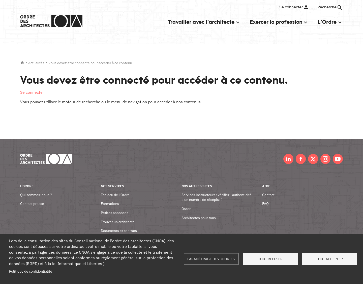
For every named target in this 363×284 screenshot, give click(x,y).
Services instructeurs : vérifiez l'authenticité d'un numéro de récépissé (217, 197)
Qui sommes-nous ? (36, 195)
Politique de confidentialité (30, 271)
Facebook (301, 159)
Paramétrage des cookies (211, 259)
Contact (268, 195)
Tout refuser (270, 259)
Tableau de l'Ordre (115, 195)
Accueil (22, 62)
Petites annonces (114, 212)
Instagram (325, 159)
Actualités (36, 63)
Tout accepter (329, 259)
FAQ (265, 203)
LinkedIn (288, 159)
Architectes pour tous (199, 218)
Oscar (186, 208)
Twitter (313, 159)
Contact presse (32, 203)
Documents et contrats (119, 230)
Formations (110, 203)
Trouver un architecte (118, 222)
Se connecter (291, 7)
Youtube (338, 159)
